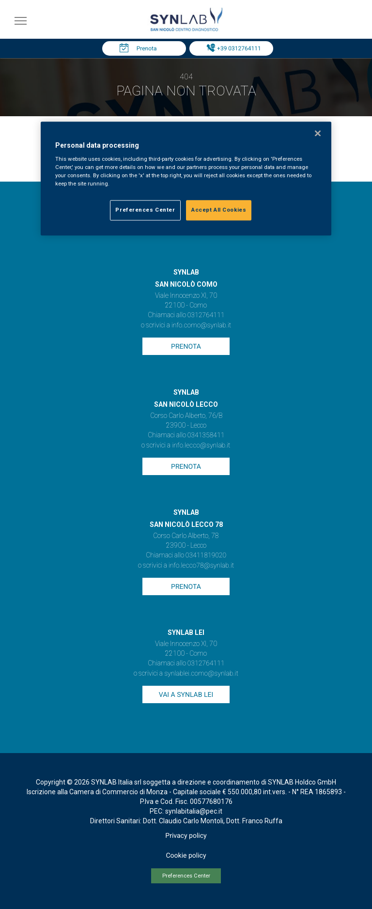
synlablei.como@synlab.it (201, 674)
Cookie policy (186, 856)
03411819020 (206, 555)
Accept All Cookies (218, 210)
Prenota (147, 48)
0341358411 (206, 435)
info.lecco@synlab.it (201, 445)
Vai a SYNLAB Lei (186, 695)
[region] (186, 179)
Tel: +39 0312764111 (233, 48)
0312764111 (206, 315)
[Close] (317, 133)
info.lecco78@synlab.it (201, 566)
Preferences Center (186, 876)
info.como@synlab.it (201, 325)
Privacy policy (185, 836)
